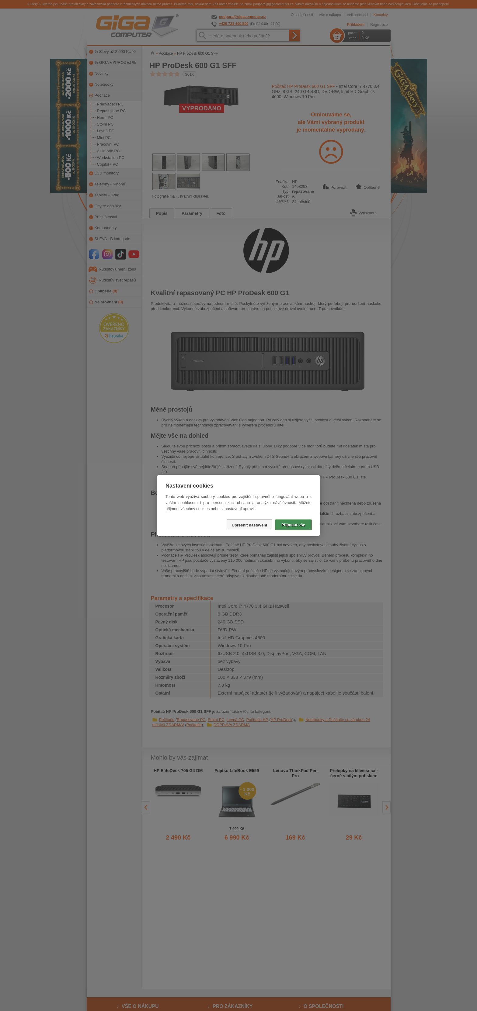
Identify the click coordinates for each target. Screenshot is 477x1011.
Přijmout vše (293, 525)
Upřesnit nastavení (249, 525)
